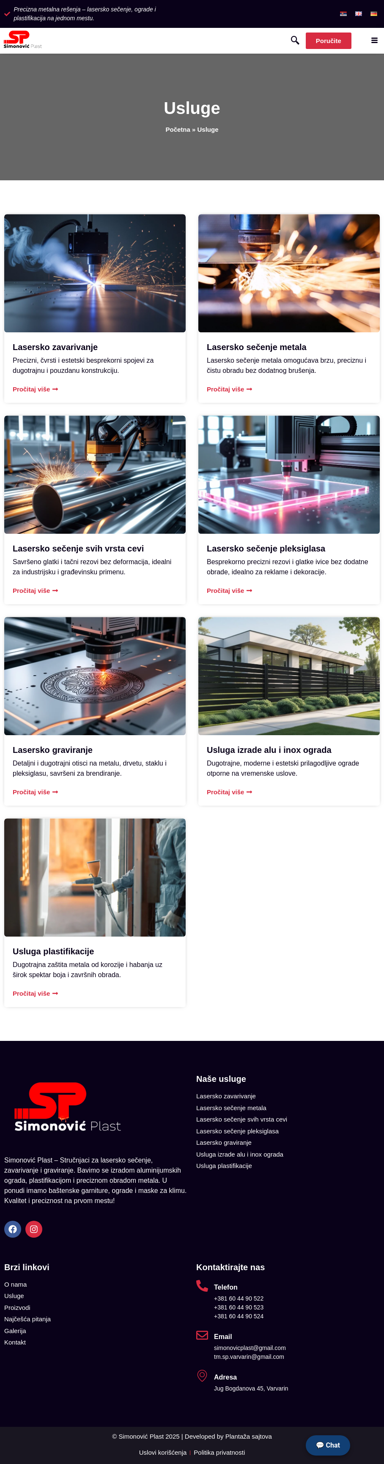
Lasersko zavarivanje (55, 347)
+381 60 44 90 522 (238, 1298)
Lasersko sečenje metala (257, 347)
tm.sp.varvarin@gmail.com (249, 1356)
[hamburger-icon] (374, 41)
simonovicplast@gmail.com (250, 1347)
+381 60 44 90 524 (238, 1316)
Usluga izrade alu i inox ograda (269, 750)
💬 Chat (328, 1445)
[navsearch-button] (295, 41)
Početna (177, 129)
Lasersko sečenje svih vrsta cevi (78, 548)
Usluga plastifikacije (53, 951)
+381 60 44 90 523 (238, 1307)
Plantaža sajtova (248, 1436)
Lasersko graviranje (53, 750)
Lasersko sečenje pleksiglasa (266, 548)
